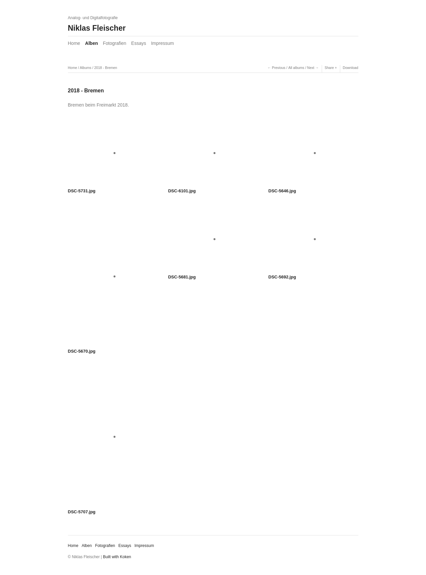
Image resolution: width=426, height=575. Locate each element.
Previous (278, 68)
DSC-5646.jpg (282, 190)
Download (350, 68)
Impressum (162, 43)
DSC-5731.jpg (82, 190)
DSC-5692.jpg (282, 276)
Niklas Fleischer (97, 28)
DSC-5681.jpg (182, 276)
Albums (85, 68)
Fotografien (114, 43)
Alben (91, 43)
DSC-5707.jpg (82, 511)
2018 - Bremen (105, 68)
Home (74, 43)
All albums (296, 68)
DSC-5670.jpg (82, 351)
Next (310, 68)
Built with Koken (117, 557)
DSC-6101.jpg (182, 190)
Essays (138, 43)
